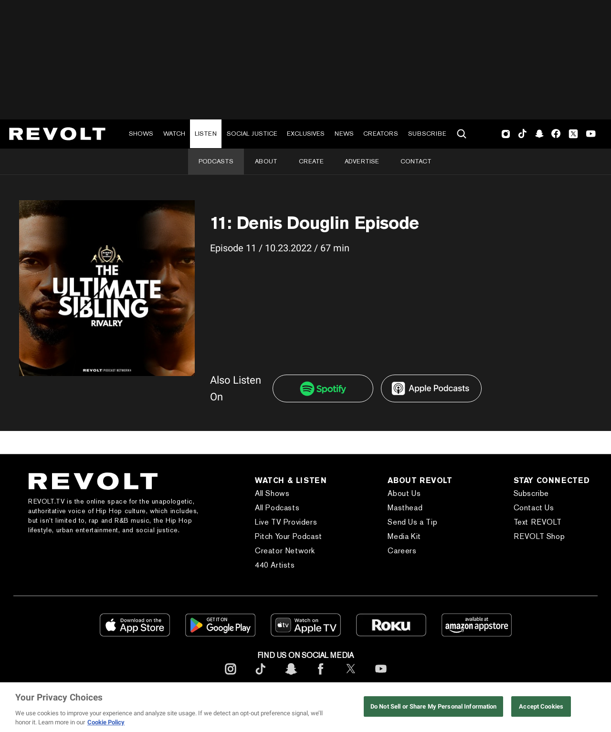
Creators (380, 133)
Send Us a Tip (412, 522)
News (344, 133)
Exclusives (306, 133)
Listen (206, 133)
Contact (416, 161)
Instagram (506, 133)
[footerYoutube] (380, 676)
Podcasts (216, 161)
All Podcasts (277, 508)
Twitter (573, 133)
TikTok (522, 133)
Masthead (405, 508)
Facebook (555, 133)
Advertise (362, 161)
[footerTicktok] (260, 676)
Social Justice (252, 133)
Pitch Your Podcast (288, 536)
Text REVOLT (538, 522)
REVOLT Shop (539, 536)
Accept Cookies (541, 706)
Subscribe (427, 133)
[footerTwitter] (350, 676)
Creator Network (285, 551)
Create (311, 161)
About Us (404, 493)
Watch (174, 133)
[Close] (595, 707)
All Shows (272, 493)
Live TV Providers (286, 522)
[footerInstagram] (230, 676)
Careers (402, 551)
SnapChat (539, 133)
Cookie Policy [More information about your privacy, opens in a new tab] (106, 722)
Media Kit (404, 536)
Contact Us (534, 508)
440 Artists (275, 565)
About (266, 161)
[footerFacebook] (320, 676)
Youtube (591, 134)
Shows (141, 133)
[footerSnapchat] (290, 676)
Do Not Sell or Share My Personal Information (433, 706)
